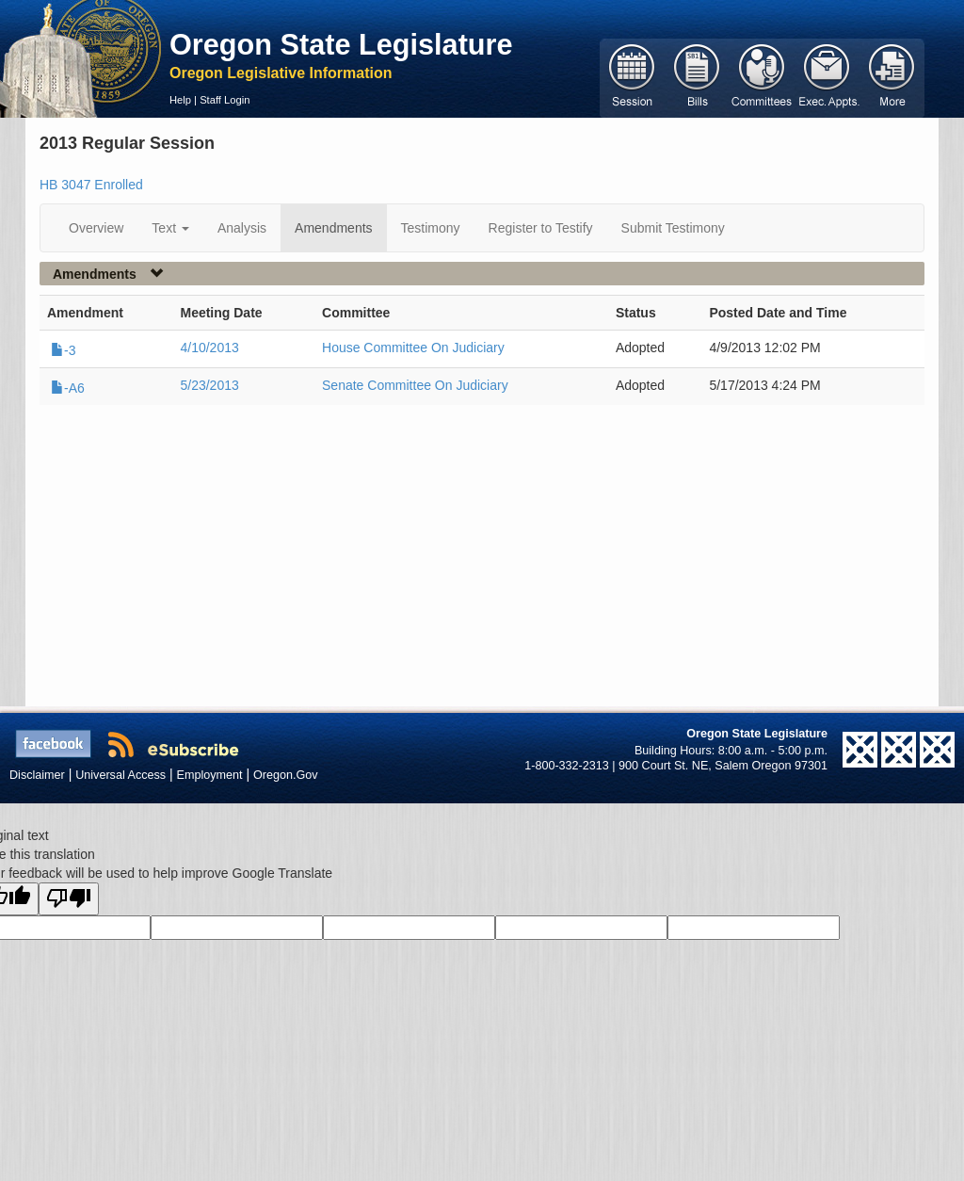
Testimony (430, 227)
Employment (210, 775)
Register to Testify (541, 227)
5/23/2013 (209, 385)
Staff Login (224, 99)
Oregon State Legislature (341, 44)
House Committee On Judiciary (413, 347)
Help (180, 99)
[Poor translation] (69, 898)
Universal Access (120, 775)
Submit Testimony (673, 227)
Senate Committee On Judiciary (415, 385)
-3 (63, 350)
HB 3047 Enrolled (91, 184)
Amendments (333, 227)
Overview (96, 227)
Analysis (241, 227)
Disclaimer (37, 775)
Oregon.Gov (285, 775)
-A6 (68, 388)
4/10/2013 (209, 347)
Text (170, 227)
